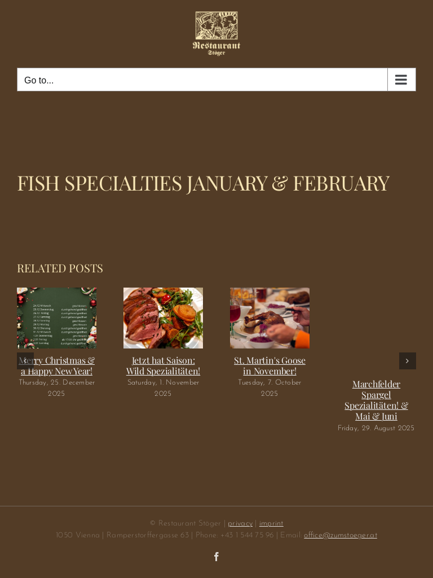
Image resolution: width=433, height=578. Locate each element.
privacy (240, 523)
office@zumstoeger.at (340, 535)
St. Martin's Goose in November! (270, 365)
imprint (271, 523)
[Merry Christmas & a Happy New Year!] (56, 293)
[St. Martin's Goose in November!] (270, 293)
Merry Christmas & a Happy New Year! (57, 365)
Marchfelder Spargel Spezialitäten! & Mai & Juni (376, 400)
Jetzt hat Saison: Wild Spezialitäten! (163, 365)
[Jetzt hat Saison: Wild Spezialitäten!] (163, 293)
